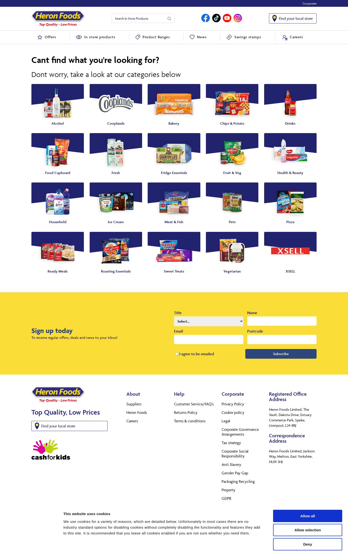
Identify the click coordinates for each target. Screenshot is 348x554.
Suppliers (133, 404)
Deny (307, 523)
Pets (232, 222)
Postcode (255, 331)
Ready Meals (58, 271)
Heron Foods (136, 412)
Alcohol (57, 123)
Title (177, 312)
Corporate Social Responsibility (235, 453)
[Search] (169, 18)
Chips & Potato (232, 123)
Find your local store (296, 18)
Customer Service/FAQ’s (194, 404)
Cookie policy (233, 412)
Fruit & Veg (232, 172)
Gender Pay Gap (235, 473)
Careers (132, 420)
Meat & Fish (174, 222)
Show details (253, 544)
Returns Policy (185, 412)
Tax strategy (231, 442)
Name (252, 312)
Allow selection (307, 509)
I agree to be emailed (196, 353)
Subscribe (281, 353)
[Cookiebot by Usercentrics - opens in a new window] (31, 544)
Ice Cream (116, 222)
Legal (226, 420)
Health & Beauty (290, 172)
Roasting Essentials (116, 271)
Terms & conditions (189, 420)
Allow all (307, 495)
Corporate (310, 3)
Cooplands (115, 123)
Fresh (116, 172)
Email (178, 331)
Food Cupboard (57, 172)
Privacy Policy (233, 404)
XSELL (290, 271)
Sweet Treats (174, 271)
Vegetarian (232, 271)
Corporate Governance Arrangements (240, 432)
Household (57, 222)
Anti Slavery (231, 464)
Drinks (290, 123)
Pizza (290, 222)
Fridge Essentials (174, 172)
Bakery (173, 123)
